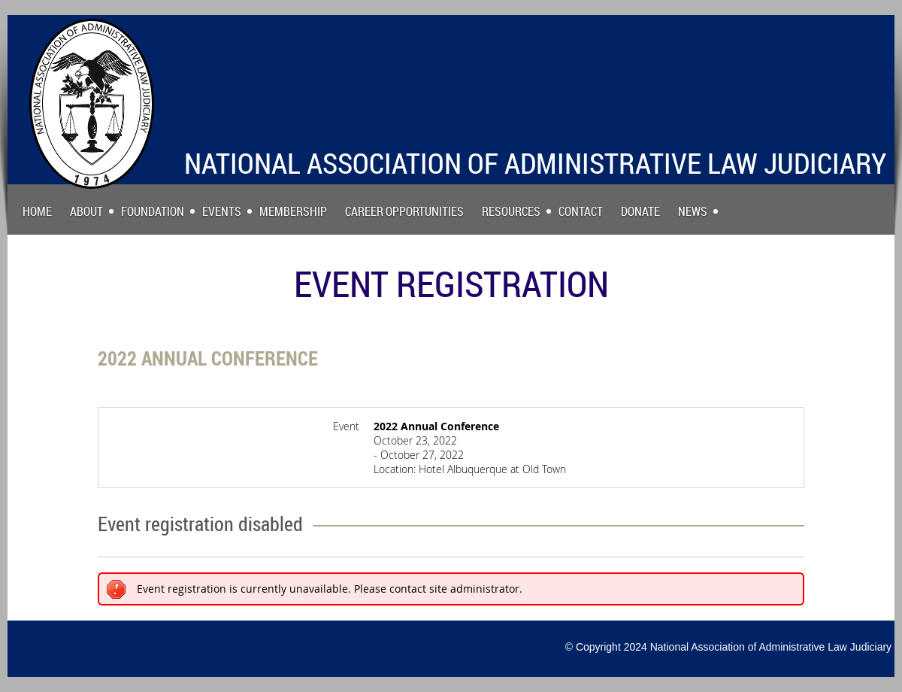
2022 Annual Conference (208, 358)
